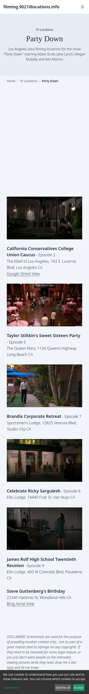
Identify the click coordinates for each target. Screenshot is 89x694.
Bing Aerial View (20, 603)
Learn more (11, 687)
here (10, 667)
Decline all (63, 687)
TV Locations (28, 81)
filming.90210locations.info (31, 7)
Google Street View (23, 273)
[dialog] (44, 682)
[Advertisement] (44, 143)
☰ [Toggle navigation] (82, 6)
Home (11, 81)
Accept (78, 687)
